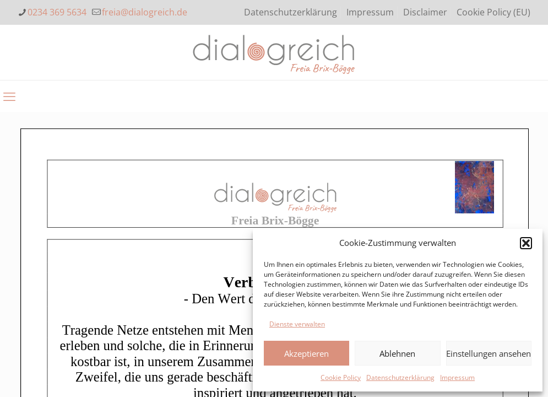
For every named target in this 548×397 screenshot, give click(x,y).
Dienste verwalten (297, 324)
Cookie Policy (341, 377)
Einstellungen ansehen (488, 353)
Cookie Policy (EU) (493, 12)
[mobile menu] (9, 96)
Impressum (457, 377)
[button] (525, 243)
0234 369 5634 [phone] (57, 12)
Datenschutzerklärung (400, 377)
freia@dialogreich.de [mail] (144, 12)
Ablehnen (397, 353)
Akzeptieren (306, 353)
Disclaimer (425, 12)
